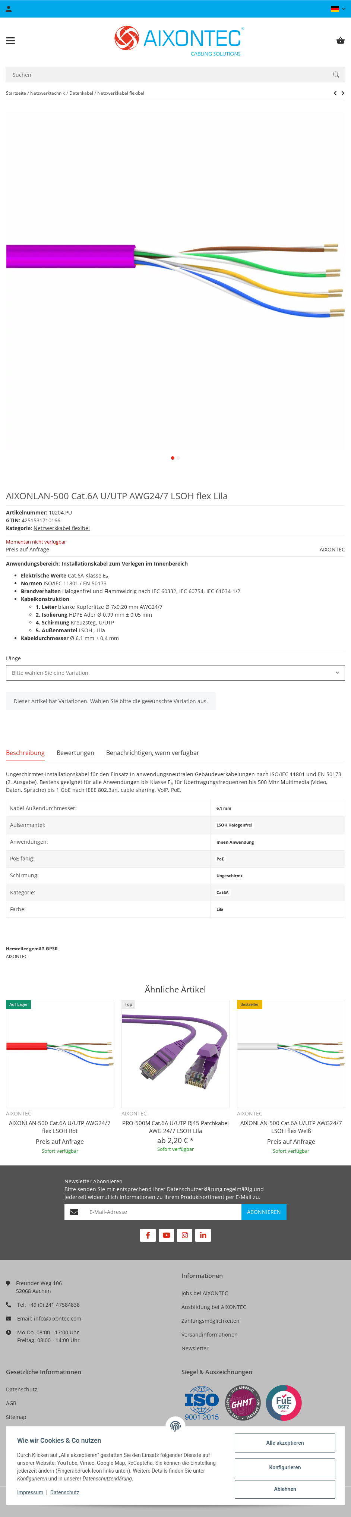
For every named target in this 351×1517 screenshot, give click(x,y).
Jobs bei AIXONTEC (204, 1293)
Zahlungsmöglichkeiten (210, 1320)
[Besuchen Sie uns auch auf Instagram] (184, 1235)
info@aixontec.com (57, 1318)
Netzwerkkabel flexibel (62, 528)
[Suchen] (166, 74)
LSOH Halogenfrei (234, 825)
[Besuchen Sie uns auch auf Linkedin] (203, 1235)
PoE (220, 859)
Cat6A (222, 892)
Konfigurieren (284, 1467)
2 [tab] (178, 458)
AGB (11, 1403)
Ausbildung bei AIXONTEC (213, 1306)
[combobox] (175, 673)
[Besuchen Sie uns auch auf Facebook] (147, 1235)
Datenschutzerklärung (194, 1189)
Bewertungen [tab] (75, 753)
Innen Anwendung (235, 842)
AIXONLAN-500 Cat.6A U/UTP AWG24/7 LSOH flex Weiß (291, 1126)
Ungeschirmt (229, 875)
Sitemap (16, 1416)
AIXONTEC (332, 549)
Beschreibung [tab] (25, 753)
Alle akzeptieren (284, 1443)
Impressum (31, 1492)
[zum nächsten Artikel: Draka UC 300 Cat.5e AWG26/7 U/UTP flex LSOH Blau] (335, 93)
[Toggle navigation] (10, 40)
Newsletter (195, 1348)
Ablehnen (284, 1489)
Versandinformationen (209, 1334)
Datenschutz (21, 1389)
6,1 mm (223, 808)
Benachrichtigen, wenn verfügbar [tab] (152, 753)
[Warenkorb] (340, 40)
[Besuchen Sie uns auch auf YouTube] (166, 1235)
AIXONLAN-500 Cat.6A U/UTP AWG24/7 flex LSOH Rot (60, 1126)
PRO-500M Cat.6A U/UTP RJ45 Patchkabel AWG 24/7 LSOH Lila (175, 1126)
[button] (338, 9)
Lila (220, 909)
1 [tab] (172, 458)
